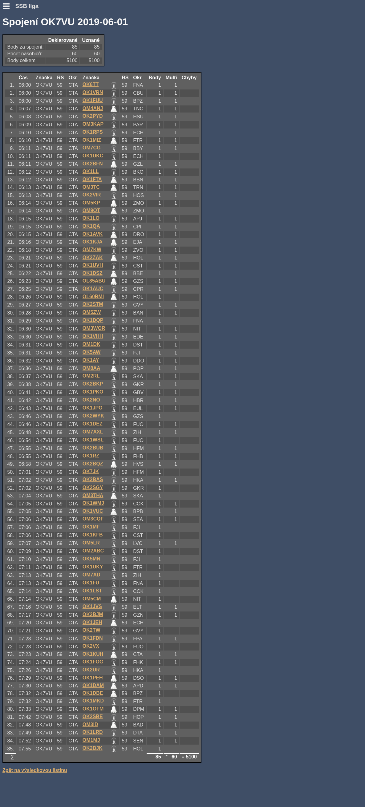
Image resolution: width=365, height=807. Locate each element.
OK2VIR (92, 194)
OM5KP (91, 202)
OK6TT (91, 84)
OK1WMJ (93, 503)
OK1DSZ (93, 273)
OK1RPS (93, 132)
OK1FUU (93, 100)
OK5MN (91, 558)
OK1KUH (93, 654)
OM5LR (91, 542)
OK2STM (93, 304)
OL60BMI (93, 296)
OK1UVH (93, 265)
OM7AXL (93, 431)
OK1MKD (93, 700)
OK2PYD (93, 116)
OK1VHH (93, 336)
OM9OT (91, 210)
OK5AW (92, 352)
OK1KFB (93, 534)
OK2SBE (93, 716)
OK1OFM (93, 708)
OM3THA (93, 495)
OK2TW (91, 630)
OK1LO (91, 218)
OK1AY (91, 360)
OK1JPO (93, 407)
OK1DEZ (93, 423)
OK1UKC (93, 155)
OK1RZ (91, 455)
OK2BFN (93, 163)
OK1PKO (93, 391)
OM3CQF (93, 518)
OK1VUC (93, 511)
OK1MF (91, 526)
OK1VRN (93, 92)
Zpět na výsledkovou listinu (34, 770)
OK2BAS (93, 479)
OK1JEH (92, 622)
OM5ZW (92, 312)
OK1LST (92, 590)
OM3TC (91, 187)
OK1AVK (93, 234)
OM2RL (91, 375)
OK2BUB (93, 447)
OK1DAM (93, 685)
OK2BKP (93, 383)
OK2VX (91, 646)
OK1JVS (92, 606)
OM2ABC (93, 550)
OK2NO (91, 399)
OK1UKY (93, 566)
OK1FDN (93, 638)
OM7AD (91, 574)
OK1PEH (93, 677)
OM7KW (92, 249)
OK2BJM (93, 614)
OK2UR (91, 669)
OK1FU (91, 582)
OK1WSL (93, 439)
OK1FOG (93, 661)
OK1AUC (93, 288)
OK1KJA (93, 241)
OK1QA (91, 226)
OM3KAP (93, 124)
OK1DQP (93, 320)
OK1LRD (93, 732)
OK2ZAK (93, 257)
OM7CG (92, 147)
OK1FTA (92, 179)
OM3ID (90, 724)
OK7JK (91, 471)
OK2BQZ (93, 463)
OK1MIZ (92, 140)
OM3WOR (94, 328)
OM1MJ (91, 740)
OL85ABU (94, 280)
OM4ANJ (93, 108)
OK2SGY (93, 487)
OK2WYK (93, 415)
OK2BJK (93, 748)
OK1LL (91, 171)
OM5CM (92, 598)
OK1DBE (93, 693)
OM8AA (91, 368)
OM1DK (91, 344)
